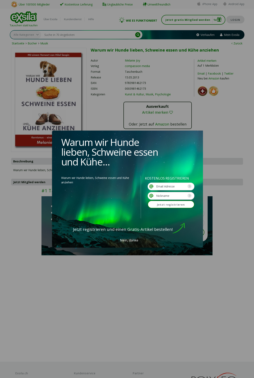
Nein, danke (129, 240)
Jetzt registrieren (171, 204)
